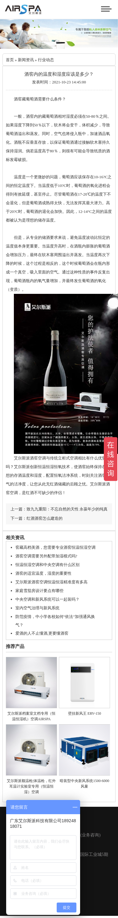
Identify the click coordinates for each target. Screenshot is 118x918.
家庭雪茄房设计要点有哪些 (39, 590)
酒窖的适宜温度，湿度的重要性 (43, 573)
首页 (10, 59)
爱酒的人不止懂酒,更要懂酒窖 (41, 633)
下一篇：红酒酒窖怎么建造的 (36, 518)
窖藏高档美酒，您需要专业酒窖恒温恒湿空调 (55, 547)
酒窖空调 (38, 458)
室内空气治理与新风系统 (37, 608)
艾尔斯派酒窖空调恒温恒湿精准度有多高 (51, 582)
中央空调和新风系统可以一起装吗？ (47, 599)
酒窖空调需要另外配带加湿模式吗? (46, 556)
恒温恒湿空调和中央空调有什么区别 (47, 564)
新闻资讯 (26, 59)
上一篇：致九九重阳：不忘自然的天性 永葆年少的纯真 (59, 509)
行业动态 (46, 59)
